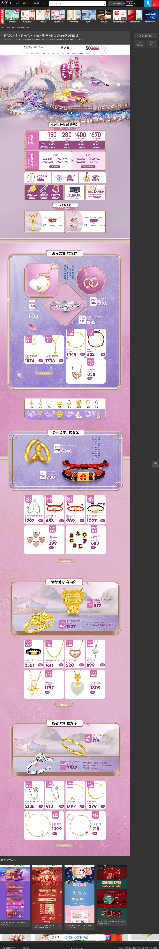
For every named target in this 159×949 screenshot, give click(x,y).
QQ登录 (148, 3)
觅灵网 (129, 3)
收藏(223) (139, 43)
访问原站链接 (145, 35)
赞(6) (151, 43)
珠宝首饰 (25, 27)
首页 (18, 3)
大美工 (7, 3)
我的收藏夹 (116, 3)
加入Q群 (155, 463)
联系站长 (26, 948)
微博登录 (155, 3)
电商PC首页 (16, 27)
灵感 (8, 27)
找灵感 (26, 3)
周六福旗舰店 (38, 39)
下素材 (36, 3)
